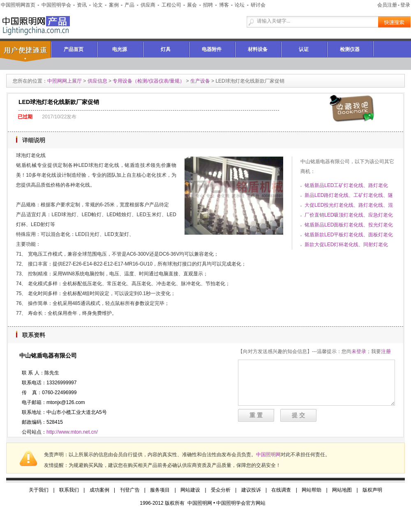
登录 (405, 5)
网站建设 (190, 490)
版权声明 (372, 490)
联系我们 (69, 490)
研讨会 (258, 5)
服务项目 (160, 490)
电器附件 (212, 49)
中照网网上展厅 (64, 81)
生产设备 (200, 81)
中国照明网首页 (18, 5)
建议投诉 (251, 490)
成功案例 (99, 490)
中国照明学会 (56, 5)
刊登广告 (130, 490)
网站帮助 (311, 490)
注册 (386, 351)
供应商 (148, 5)
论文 (98, 5)
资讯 (82, 5)
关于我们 (38, 490)
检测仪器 (350, 49)
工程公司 (171, 5)
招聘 (208, 5)
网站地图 (342, 490)
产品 (129, 5)
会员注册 (387, 5)
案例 (114, 5)
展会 (192, 5)
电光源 (119, 49)
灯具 (166, 49)
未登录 (358, 351)
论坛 (240, 5)
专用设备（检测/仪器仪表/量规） (149, 81)
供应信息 (97, 81)
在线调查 (281, 490)
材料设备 (258, 49)
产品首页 (73, 49)
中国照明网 (268, 454)
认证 (304, 49)
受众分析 (221, 490)
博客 (224, 5)
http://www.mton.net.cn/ (72, 432)
